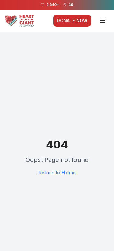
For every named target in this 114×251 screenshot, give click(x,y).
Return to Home (57, 172)
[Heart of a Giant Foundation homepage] (19, 20)
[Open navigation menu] (102, 20)
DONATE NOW (72, 20)
